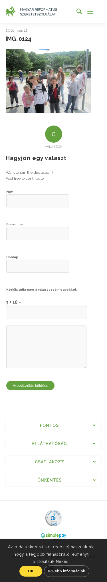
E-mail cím (14, 224)
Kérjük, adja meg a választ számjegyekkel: (41, 290)
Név (9, 192)
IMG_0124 (18, 38)
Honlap (12, 257)
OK (30, 571)
